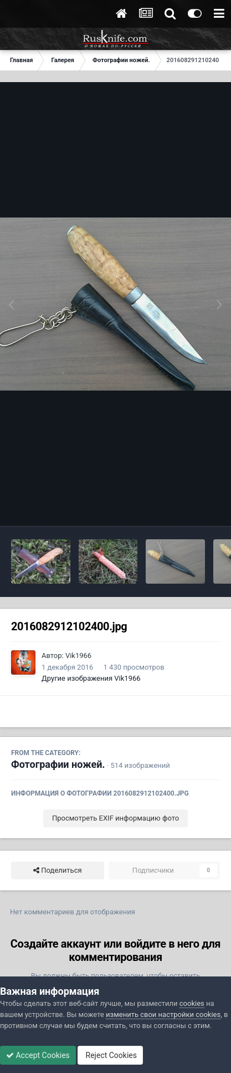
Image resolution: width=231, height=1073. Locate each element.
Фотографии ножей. (58, 764)
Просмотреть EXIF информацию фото (115, 818)
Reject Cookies (110, 1055)
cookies (191, 1003)
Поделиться (57, 870)
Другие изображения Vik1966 (91, 678)
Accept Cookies (38, 1055)
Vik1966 (78, 655)
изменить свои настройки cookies (163, 1014)
